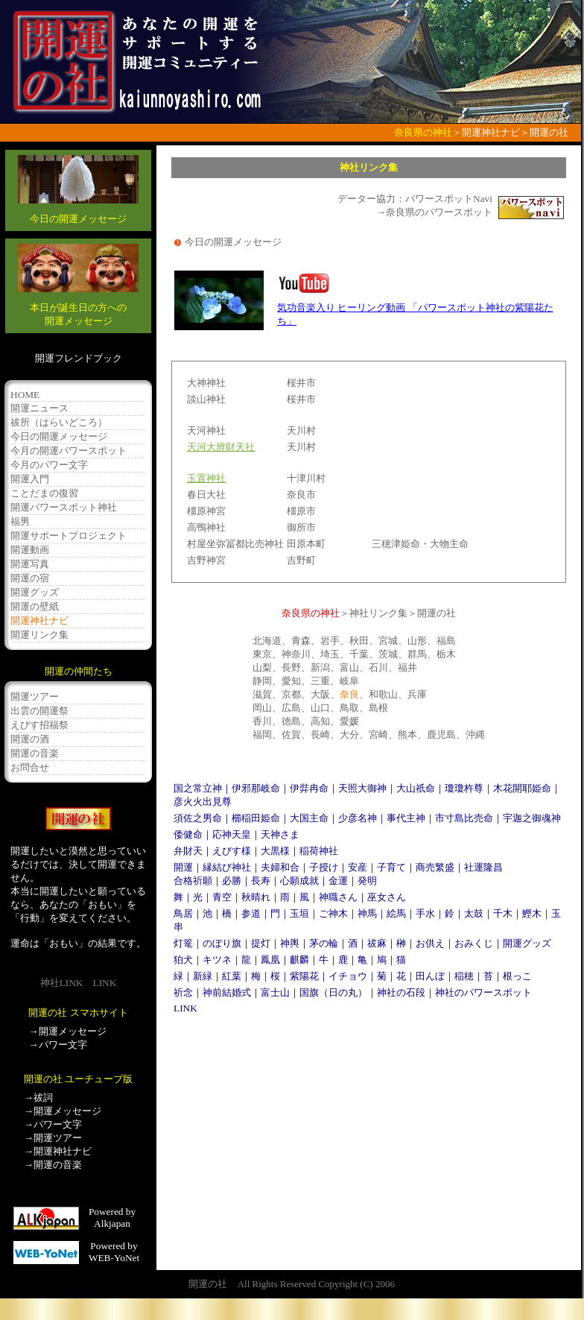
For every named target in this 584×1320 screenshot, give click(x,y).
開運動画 (29, 549)
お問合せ (29, 767)
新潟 (320, 667)
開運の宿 (29, 578)
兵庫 (417, 694)
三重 (320, 680)
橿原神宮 (206, 511)
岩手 (330, 640)
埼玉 (330, 654)
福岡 (262, 734)
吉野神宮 (206, 560)
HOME (24, 394)
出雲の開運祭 (39, 710)
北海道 (267, 640)
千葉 (359, 654)
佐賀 (291, 734)
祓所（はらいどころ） (58, 422)
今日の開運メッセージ (58, 436)
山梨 (262, 667)
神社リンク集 (378, 613)
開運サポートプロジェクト (68, 535)
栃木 (446, 654)
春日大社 (206, 494)
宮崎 (378, 734)
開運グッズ (34, 592)
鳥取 (349, 707)
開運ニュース (39, 408)
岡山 (262, 707)
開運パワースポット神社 (63, 507)
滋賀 (262, 694)
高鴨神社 (206, 527)
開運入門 (29, 478)
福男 (20, 521)
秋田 (359, 640)
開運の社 (436, 613)
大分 (349, 734)
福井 (407, 667)
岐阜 (349, 680)
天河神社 (206, 430)
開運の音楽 (34, 753)
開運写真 (29, 563)
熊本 (407, 734)
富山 (349, 667)
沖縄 (475, 734)
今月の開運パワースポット (68, 450)
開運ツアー (34, 696)
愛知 (291, 680)
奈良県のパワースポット (439, 212)
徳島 (291, 721)
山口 (320, 707)
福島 (446, 640)
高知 (320, 721)
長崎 (320, 734)
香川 (262, 721)
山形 (417, 640)
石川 (378, 667)
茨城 (388, 654)
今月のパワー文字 (49, 464)
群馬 (417, 654)
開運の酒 (29, 739)
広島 (291, 707)
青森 (301, 640)
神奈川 (296, 654)
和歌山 (383, 694)
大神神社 (206, 382)
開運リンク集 (39, 634)
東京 (262, 654)
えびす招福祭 (39, 724)
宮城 (388, 640)
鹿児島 (441, 734)
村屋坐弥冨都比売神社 (235, 543)
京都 (291, 694)
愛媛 (349, 721)
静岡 (262, 680)
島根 (378, 707)
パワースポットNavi (448, 198)
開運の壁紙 (34, 606)
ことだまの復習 (44, 493)
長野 (291, 667)
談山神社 (206, 399)
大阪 (320, 694)
